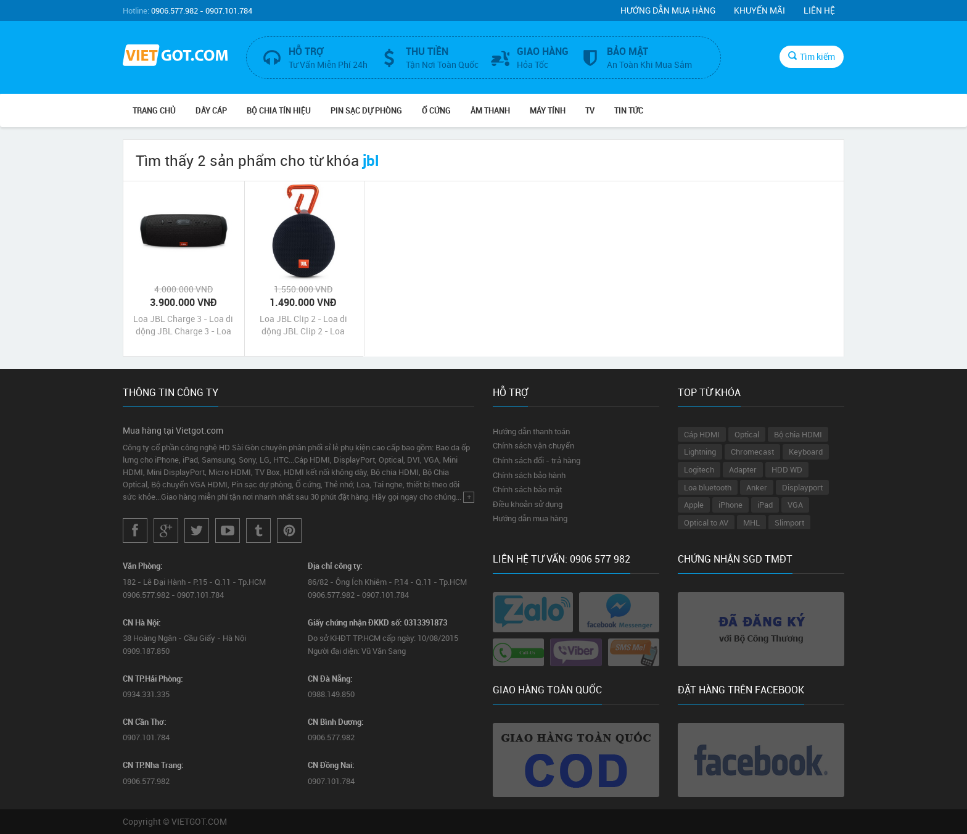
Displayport (802, 487)
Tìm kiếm (811, 56)
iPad (765, 504)
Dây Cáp (211, 110)
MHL (751, 522)
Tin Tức (628, 110)
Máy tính (548, 110)
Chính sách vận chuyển (533, 445)
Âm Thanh (490, 110)
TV (590, 110)
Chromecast (752, 451)
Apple (694, 504)
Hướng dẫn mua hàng (667, 10)
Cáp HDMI (702, 434)
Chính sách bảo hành (529, 475)
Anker (756, 487)
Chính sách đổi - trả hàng (536, 460)
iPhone (730, 504)
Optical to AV (706, 522)
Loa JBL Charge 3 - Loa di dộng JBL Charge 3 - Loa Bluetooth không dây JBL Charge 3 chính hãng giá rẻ (183, 325)
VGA (795, 504)
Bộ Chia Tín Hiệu (279, 110)
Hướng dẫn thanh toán (531, 431)
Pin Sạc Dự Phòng (366, 110)
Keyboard (806, 451)
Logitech (699, 469)
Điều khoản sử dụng (527, 504)
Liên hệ (819, 10)
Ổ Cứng (436, 110)
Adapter (743, 469)
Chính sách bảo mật (527, 489)
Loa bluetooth (707, 487)
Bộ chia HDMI (798, 434)
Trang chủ (154, 110)
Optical (747, 434)
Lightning (700, 451)
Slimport (789, 522)
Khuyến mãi (759, 10)
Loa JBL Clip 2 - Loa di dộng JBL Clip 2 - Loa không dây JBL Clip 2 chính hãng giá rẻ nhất (303, 325)
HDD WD (787, 469)
